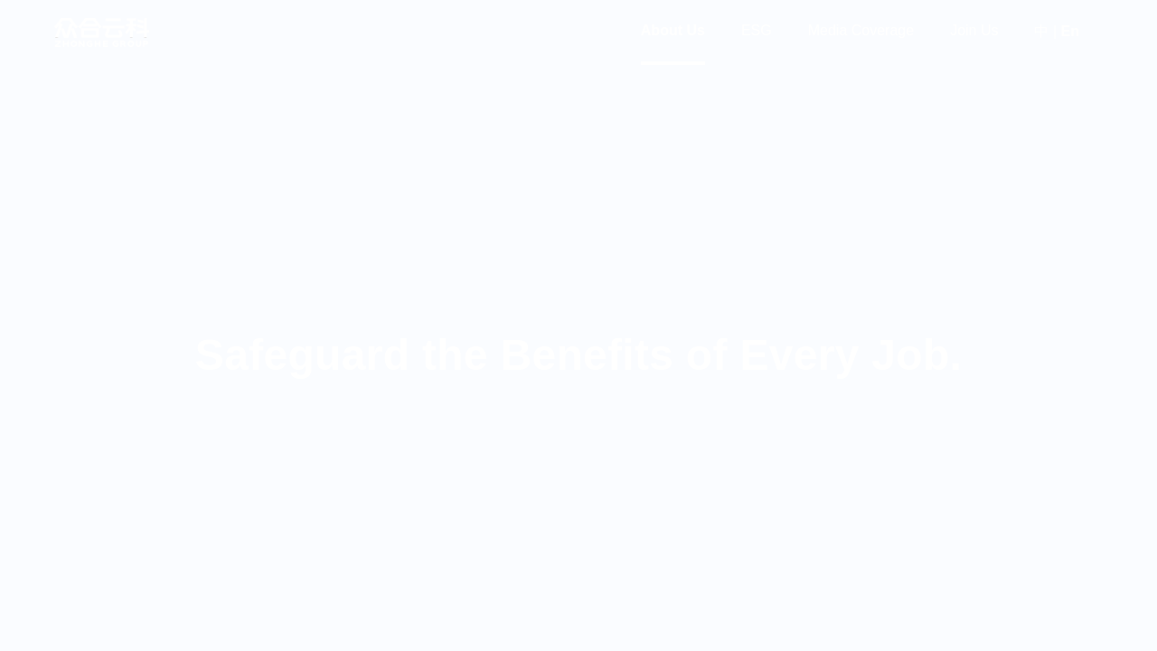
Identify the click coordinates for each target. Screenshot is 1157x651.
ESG (756, 30)
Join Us (974, 30)
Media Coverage (861, 30)
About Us (673, 30)
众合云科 (101, 32)
